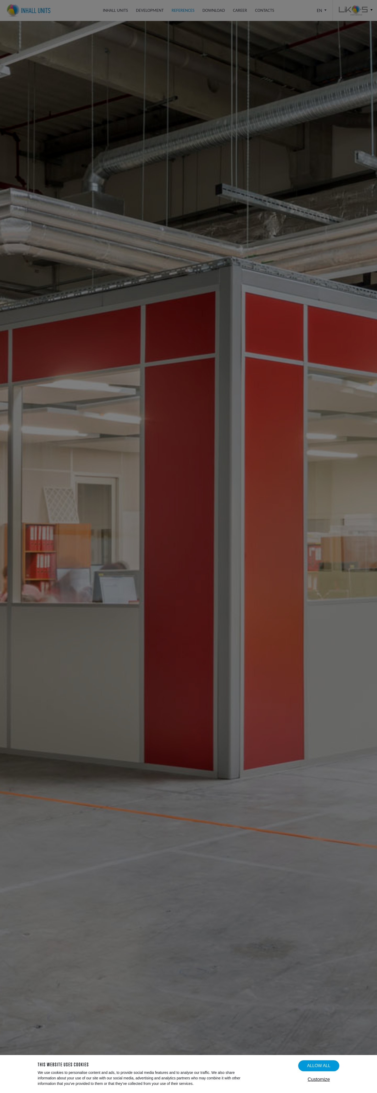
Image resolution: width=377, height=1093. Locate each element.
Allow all (318, 1065)
